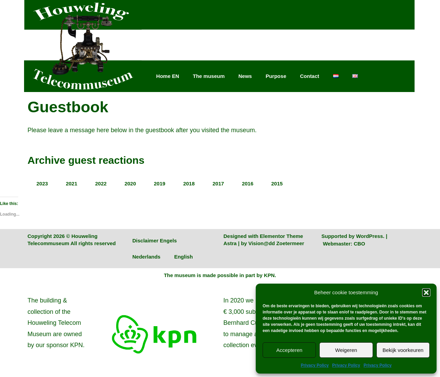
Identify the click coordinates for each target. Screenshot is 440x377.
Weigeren (346, 350)
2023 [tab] (42, 183)
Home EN (167, 76)
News (245, 76)
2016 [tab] (247, 183)
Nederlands (146, 257)
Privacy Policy (315, 365)
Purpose (276, 76)
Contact (309, 76)
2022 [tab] (101, 183)
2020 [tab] (130, 183)
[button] (426, 292)
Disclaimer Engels (154, 240)
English (183, 257)
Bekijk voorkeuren (403, 350)
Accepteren (289, 350)
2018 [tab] (189, 183)
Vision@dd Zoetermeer (277, 243)
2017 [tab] (218, 183)
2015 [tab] (277, 183)
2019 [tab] (159, 183)
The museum (209, 76)
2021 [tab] (71, 183)
